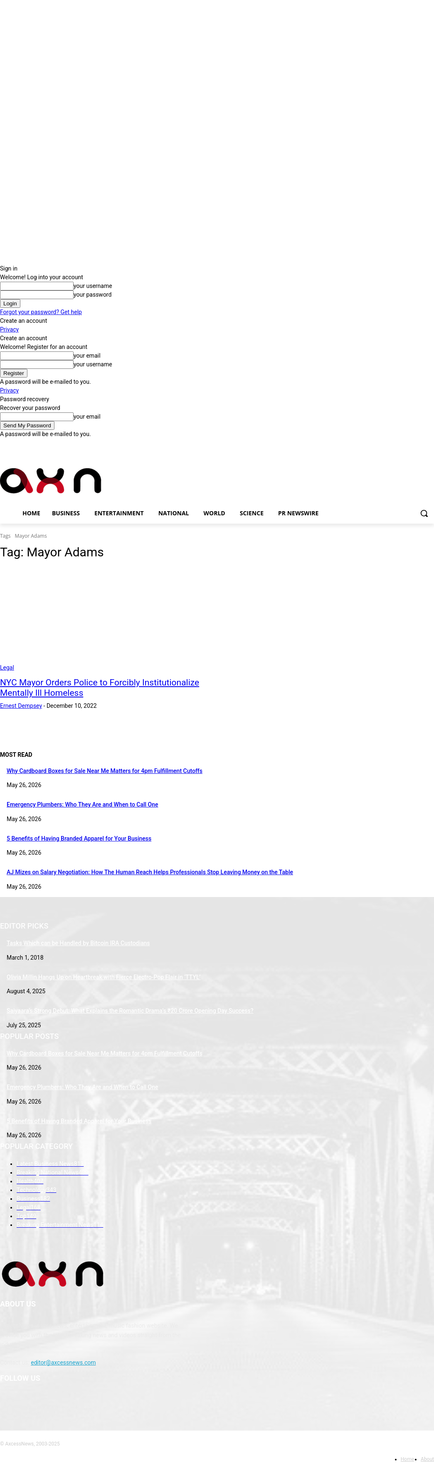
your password (92, 294)
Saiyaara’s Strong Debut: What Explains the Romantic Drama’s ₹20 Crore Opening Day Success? (130, 1010)
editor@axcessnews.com (63, 1362)
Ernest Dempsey (21, 705)
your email (87, 355)
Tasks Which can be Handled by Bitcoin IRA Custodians (78, 943)
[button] (424, 513)
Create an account (23, 320)
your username (93, 286)
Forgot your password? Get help (41, 312)
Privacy (9, 329)
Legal (7, 667)
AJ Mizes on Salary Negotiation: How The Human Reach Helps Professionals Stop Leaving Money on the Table (150, 872)
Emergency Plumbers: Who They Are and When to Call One (82, 804)
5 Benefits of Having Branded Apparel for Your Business (79, 838)
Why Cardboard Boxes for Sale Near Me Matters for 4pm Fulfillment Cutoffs (104, 771)
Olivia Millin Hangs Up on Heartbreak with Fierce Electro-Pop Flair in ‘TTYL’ (104, 977)
